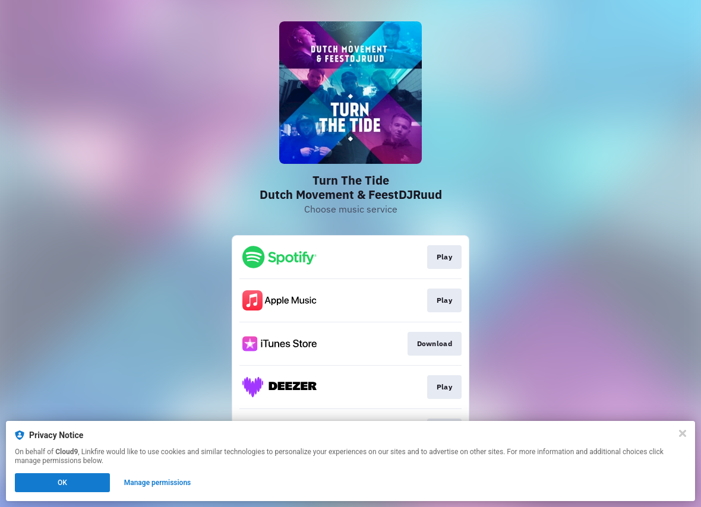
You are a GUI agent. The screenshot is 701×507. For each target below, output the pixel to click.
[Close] (682, 433)
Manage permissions (157, 483)
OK (62, 483)
